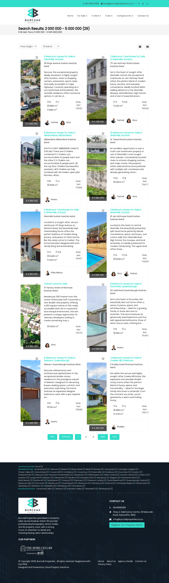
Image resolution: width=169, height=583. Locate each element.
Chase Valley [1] (25, 472)
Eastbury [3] (111, 472)
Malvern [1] (61, 488)
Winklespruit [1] (106, 488)
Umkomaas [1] (142, 483)
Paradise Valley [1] (75, 488)
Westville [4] (91, 488)
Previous (66, 436)
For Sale (81, 15)
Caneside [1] (110, 469)
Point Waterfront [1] (116, 480)
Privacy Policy (104, 564)
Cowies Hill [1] (56, 472)
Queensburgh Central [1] (137, 480)
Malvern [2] (48, 477)
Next (103, 436)
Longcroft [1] (36, 477)
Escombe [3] (125, 472)
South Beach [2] (69, 483)
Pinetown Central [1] (97, 480)
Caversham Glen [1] (45, 488)
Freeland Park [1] (26, 474)
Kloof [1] (39, 466)
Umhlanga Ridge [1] (125, 483)
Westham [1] (37, 486)
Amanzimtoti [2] (41, 469)
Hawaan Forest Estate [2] (61, 474)
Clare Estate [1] (42, 472)
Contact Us (143, 15)
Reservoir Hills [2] (26, 483)
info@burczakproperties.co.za (128, 519)
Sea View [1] (41, 483)
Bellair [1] (66, 469)
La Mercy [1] (144, 474)
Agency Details (125, 561)
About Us (111, 561)
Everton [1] (137, 472)
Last (115, 436)
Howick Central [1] (129, 474)
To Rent (95, 15)
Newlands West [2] (130, 477)
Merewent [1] (61, 477)
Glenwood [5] (41, 474)
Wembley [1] (24, 486)
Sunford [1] (110, 483)
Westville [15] (50, 486)
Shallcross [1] (54, 483)
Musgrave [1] (103, 477)
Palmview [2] (80, 480)
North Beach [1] (25, 480)
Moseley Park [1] (88, 477)
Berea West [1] (78, 469)
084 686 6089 (91, 3)
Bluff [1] (89, 469)
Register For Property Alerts (127, 525)
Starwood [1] (98, 483)
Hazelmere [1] (80, 474)
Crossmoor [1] (84, 472)
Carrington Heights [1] (128, 469)
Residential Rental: (27, 488)
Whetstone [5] (64, 486)
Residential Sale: (26, 469)
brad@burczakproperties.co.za (117, 3)
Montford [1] (73, 477)
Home (70, 15)
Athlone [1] (56, 469)
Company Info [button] (124, 15)
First (52, 436)
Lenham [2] (23, 477)
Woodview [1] (78, 486)
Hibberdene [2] (95, 474)
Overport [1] (67, 480)
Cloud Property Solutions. (57, 567)
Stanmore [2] (84, 483)
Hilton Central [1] (111, 474)
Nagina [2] (115, 477)
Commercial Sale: (26, 466)
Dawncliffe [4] (98, 472)
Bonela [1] (98, 469)
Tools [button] (107, 15)
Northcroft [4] (40, 480)
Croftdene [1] (70, 472)
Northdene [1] (54, 480)
